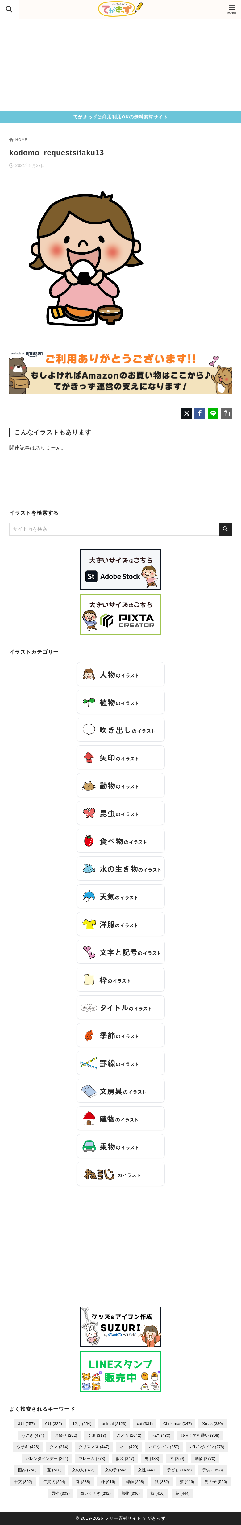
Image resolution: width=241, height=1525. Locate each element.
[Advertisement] (120, 65)
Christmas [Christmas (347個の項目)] (177, 1423)
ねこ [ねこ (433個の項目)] (161, 1435)
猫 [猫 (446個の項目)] (187, 1481)
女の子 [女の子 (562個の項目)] (116, 1470)
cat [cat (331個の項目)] (145, 1423)
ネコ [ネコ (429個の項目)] (129, 1446)
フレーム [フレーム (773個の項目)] (92, 1458)
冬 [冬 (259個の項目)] (177, 1458)
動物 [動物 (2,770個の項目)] (205, 1458)
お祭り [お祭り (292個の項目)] (66, 1435)
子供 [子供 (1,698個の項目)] (212, 1470)
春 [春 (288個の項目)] (83, 1481)
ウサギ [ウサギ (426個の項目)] (28, 1446)
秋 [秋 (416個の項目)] (157, 1493)
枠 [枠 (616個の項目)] (108, 1481)
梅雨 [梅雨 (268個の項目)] (135, 1481)
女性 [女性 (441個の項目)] (147, 1470)
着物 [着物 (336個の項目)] (130, 1493)
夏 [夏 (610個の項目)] (54, 1470)
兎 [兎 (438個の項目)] (152, 1458)
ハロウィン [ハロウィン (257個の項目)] (164, 1446)
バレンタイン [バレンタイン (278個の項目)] (207, 1446)
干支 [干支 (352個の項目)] (23, 1481)
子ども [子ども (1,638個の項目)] (179, 1470)
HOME (18, 140)
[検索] (225, 529)
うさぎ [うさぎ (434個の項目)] (33, 1435)
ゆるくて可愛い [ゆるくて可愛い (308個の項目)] (200, 1435)
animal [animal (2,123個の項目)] (114, 1423)
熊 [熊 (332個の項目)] (162, 1481)
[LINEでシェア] (213, 413)
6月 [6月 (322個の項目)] (53, 1423)
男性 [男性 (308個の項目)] (60, 1493)
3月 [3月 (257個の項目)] (26, 1423)
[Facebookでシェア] (199, 413)
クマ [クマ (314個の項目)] (59, 1446)
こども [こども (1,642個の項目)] (129, 1435)
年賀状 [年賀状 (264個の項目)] (54, 1481)
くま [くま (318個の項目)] (97, 1435)
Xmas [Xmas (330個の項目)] (212, 1423)
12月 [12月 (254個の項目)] (82, 1423)
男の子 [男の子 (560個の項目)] (216, 1481)
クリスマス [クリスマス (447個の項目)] (94, 1446)
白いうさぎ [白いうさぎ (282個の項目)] (95, 1493)
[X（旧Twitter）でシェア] (186, 413)
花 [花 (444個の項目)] (182, 1493)
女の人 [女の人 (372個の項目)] (83, 1470)
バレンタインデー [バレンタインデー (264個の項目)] (47, 1458)
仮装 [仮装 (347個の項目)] (125, 1458)
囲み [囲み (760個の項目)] (27, 1470)
